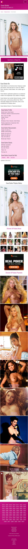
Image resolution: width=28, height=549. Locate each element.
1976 (14, 516)
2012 (10, 506)
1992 (7, 512)
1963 (10, 519)
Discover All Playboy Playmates (14, 272)
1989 (17, 512)
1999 (7, 510)
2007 (3, 508)
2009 (21, 506)
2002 (21, 508)
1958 (5, 521)
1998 (10, 510)
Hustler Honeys (14, 529)
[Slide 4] (11, 224)
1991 (10, 512)
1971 (7, 517)
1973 (24, 516)
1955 (15, 521)
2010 (17, 506)
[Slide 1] (5, 224)
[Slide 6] (15, 224)
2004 (14, 508)
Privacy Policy (14, 538)
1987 (24, 512)
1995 (21, 510)
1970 (10, 517)
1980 (24, 514)
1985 (7, 514)
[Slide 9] (21, 224)
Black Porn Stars (14, 527)
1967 (21, 517)
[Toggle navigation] (25, 2)
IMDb (8, 157)
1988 (21, 512)
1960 (21, 519)
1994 (24, 510)
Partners (14, 543)
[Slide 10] (23, 224)
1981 (21, 514)
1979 (3, 516)
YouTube (13, 157)
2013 (7, 506)
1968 (17, 517)
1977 (10, 516)
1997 (14, 510)
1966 (24, 517)
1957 (8, 521)
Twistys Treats (14, 531)
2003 (17, 508)
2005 (10, 508)
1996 (17, 510)
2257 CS (14, 542)
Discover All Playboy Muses (14, 228)
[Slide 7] (17, 224)
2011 (14, 506)
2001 (24, 508)
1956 (12, 521)
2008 (24, 506)
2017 (17, 504)
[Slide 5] (13, 224)
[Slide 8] (19, 224)
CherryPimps (14, 528)
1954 (19, 521)
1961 (17, 519)
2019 (10, 504)
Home (2, 11)
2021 (3, 504)
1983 (14, 514)
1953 (22, 521)
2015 (24, 504)
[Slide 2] (7, 224)
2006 (7, 508)
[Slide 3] (9, 224)
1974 (21, 516)
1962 (14, 519)
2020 (7, 504)
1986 (3, 514)
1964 (7, 519)
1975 (17, 516)
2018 (14, 504)
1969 (14, 517)
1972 (3, 517)
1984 (10, 514)
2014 (3, 506)
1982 (17, 514)
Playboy (3, 157)
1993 (3, 512)
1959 (24, 519)
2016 (21, 504)
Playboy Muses (7, 11)
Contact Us (14, 544)
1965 (3, 519)
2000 (3, 510)
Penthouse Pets (14, 530)
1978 (7, 516)
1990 (14, 512)
